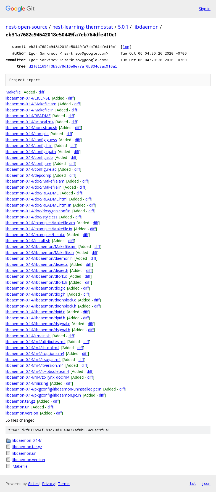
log (126, 46)
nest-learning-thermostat (82, 26)
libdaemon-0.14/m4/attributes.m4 (35, 341)
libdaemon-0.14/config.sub (29, 157)
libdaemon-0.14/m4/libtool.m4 (32, 347)
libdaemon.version (22, 413)
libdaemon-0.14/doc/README (32, 193)
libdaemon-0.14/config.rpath (31, 151)
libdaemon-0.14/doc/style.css (31, 217)
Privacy (48, 483)
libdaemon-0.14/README (28, 115)
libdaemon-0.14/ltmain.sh (28, 335)
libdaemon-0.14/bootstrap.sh (31, 127)
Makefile (13, 92)
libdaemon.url (18, 407)
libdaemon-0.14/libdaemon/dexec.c (37, 264)
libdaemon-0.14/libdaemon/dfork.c (36, 276)
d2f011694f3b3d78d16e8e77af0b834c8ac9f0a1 (73, 66)
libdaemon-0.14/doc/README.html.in (38, 205)
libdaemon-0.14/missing (27, 383)
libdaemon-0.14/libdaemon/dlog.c (35, 288)
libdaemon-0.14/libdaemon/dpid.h (35, 317)
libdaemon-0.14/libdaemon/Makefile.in (40, 252)
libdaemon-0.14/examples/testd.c (35, 234)
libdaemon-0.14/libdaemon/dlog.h (35, 294)
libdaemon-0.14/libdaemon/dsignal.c (38, 323)
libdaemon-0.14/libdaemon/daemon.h (39, 258)
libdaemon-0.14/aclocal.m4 (30, 121)
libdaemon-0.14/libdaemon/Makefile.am (41, 246)
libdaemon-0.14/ (26, 440)
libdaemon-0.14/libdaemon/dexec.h (37, 270)
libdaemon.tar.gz (20, 401)
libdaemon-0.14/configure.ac (31, 169)
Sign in (204, 8)
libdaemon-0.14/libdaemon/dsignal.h (38, 329)
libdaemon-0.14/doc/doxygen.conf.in (38, 210)
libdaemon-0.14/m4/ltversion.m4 (35, 365)
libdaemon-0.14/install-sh (28, 240)
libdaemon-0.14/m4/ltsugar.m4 (33, 359)
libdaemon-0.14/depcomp (28, 175)
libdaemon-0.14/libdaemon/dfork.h (36, 282)
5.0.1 (123, 26)
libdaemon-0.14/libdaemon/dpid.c (35, 311)
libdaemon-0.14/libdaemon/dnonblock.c (41, 300)
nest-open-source (27, 26)
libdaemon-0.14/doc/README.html (36, 199)
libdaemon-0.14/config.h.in (29, 145)
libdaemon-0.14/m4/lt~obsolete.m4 (37, 371)
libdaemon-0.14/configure (28, 163)
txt (192, 483)
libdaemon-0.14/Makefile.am (31, 103)
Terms (64, 483)
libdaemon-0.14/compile (27, 133)
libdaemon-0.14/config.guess (31, 139)
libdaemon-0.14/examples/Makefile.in (39, 228)
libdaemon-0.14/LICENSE (28, 98)
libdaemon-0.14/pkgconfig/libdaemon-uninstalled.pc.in (53, 389)
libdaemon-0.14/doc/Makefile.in (34, 187)
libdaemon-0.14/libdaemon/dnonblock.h (41, 306)
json (206, 483)
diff (41, 92)
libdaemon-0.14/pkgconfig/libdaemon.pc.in (43, 395)
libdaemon (146, 26)
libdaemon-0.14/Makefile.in (30, 110)
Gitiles (33, 483)
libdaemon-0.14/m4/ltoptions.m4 (35, 353)
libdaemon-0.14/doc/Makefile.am (35, 181)
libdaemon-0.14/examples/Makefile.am (40, 222)
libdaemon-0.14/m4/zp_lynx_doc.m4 (37, 377)
